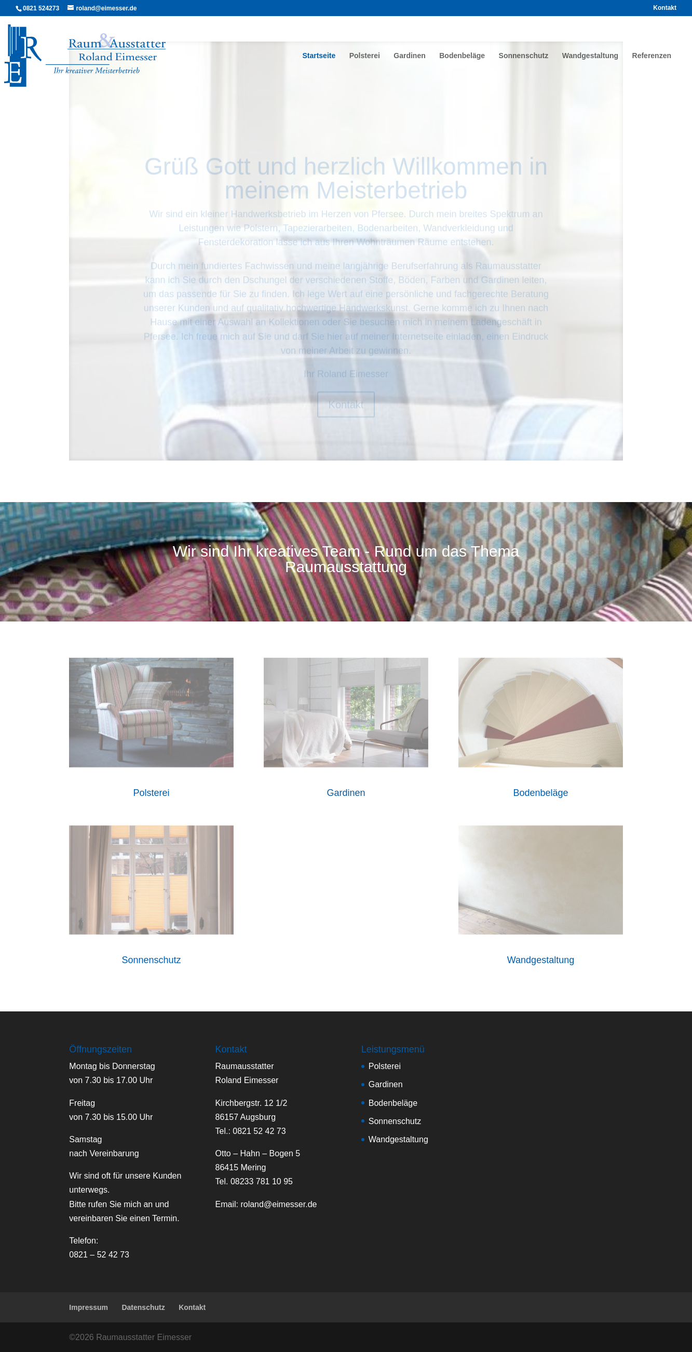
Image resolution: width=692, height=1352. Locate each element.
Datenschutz (143, 1307)
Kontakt (664, 8)
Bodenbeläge (462, 56)
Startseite (318, 56)
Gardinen (409, 56)
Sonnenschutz (524, 56)
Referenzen (651, 56)
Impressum (88, 1307)
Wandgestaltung (590, 56)
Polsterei (364, 56)
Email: (266, 1204)
